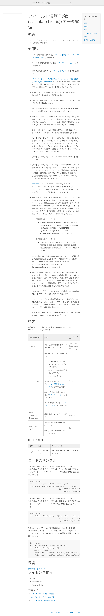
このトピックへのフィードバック (67, 612)
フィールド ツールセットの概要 (42, 593)
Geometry (36, 184)
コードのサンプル (90, 33)
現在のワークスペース (36, 568)
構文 (85, 30)
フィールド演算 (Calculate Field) (43, 600)
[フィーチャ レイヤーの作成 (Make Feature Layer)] (50, 79)
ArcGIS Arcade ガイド (67, 63)
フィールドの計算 (59, 71)
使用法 (86, 27)
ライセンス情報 (89, 40)
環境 (85, 37)
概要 (85, 23)
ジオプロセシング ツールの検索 (42, 596)
